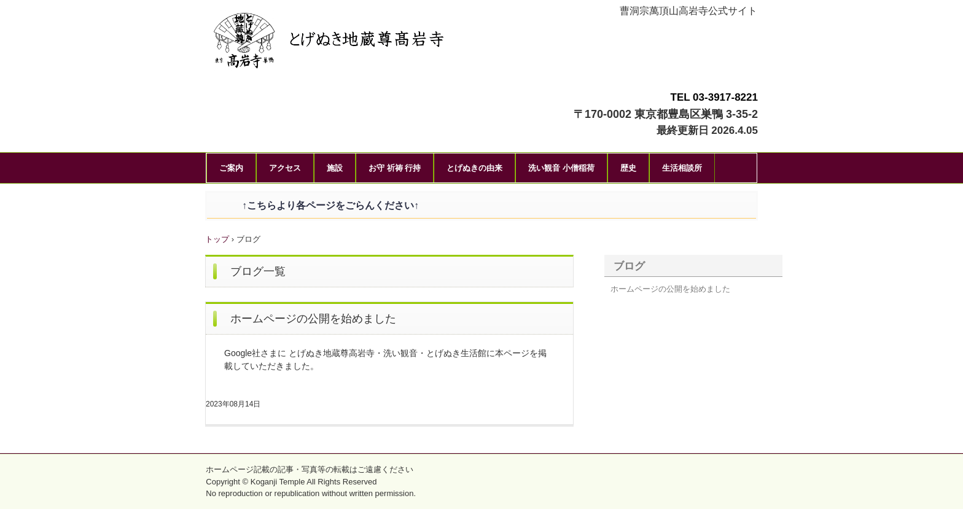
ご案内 (231, 168)
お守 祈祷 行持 (394, 168)
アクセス (285, 168)
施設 (335, 168)
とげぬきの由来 (474, 168)
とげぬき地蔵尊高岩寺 (367, 43)
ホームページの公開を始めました (313, 319)
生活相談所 (682, 168)
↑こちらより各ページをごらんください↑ (320, 205)
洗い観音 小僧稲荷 (561, 168)
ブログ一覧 (258, 271)
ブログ (629, 266)
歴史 (628, 168)
